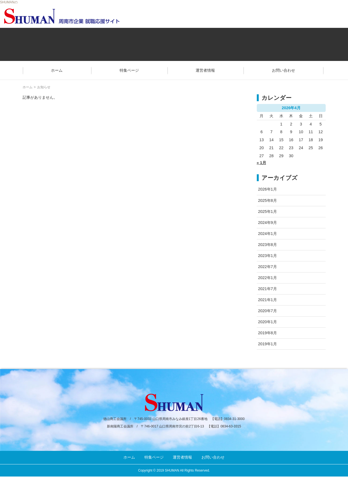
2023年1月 (267, 255)
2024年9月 (267, 222)
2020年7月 (267, 311)
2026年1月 (267, 189)
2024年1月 (267, 233)
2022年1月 (267, 277)
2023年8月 (267, 244)
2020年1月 (267, 322)
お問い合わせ (283, 70)
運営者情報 (205, 70)
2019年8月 (267, 333)
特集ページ (129, 70)
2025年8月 (267, 200)
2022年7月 (267, 266)
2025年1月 (267, 211)
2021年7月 (267, 289)
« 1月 (261, 162)
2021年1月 (267, 300)
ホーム (57, 70)
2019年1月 (267, 344)
